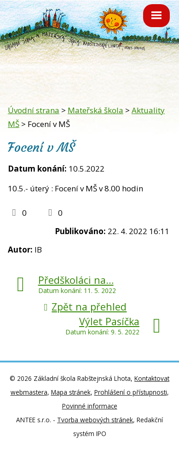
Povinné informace (89, 406)
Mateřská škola (95, 110)
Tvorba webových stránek (95, 419)
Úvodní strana (33, 110)
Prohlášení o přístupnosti (130, 392)
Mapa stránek (71, 392)
